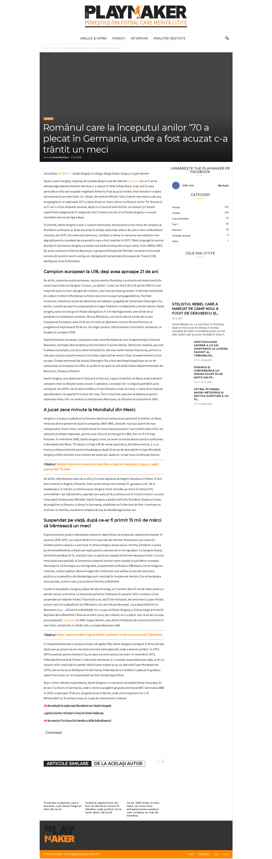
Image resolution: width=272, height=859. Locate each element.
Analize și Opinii (93, 38)
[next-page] (163, 762)
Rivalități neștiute (169, 38)
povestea (70, 620)
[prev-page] (158, 762)
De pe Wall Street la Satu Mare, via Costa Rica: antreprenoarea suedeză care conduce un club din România (143, 809)
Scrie (216, 854)
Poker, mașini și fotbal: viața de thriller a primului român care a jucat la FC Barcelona (109, 635)
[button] (227, 38)
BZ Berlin (64, 174)
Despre (190, 854)
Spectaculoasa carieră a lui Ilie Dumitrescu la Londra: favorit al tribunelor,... (211, 349)
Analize (176, 213)
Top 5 (175, 224)
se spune (133, 181)
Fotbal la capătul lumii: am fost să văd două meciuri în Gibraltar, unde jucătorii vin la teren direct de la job (103, 808)
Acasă (45, 48)
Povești (118, 38)
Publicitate (204, 854)
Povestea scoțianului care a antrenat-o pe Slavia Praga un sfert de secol (62, 806)
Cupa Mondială (180, 219)
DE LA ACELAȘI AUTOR (118, 764)
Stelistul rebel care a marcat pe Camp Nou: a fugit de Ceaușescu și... (195, 309)
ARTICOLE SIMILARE (67, 764)
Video (175, 241)
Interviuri (139, 38)
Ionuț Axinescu (60, 157)
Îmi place (223, 186)
